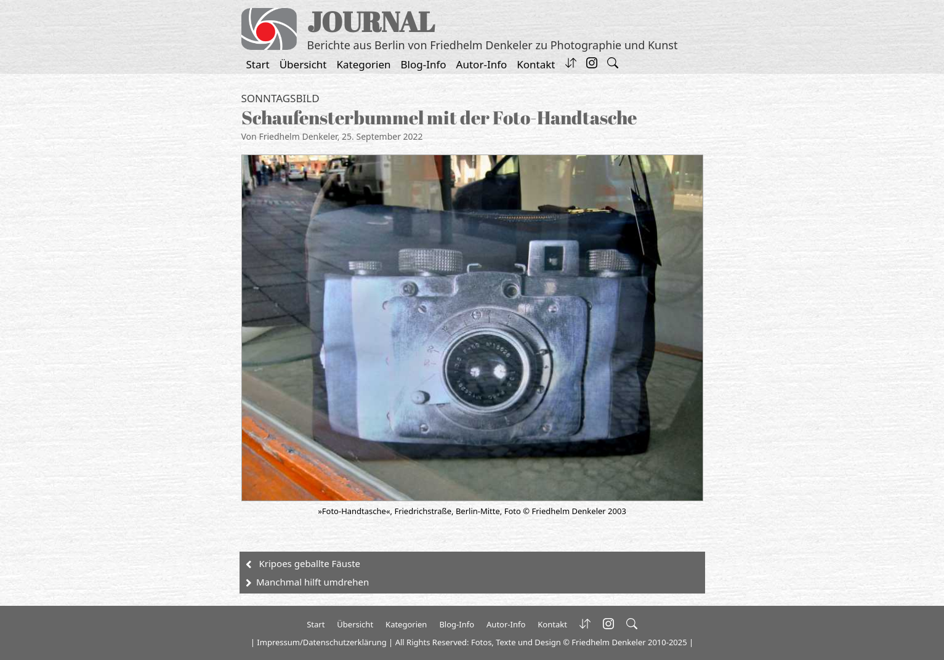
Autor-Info (481, 64)
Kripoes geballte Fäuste (310, 563)
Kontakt (536, 64)
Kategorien (364, 64)
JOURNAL (371, 21)
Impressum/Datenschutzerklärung (321, 642)
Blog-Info (423, 64)
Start (258, 64)
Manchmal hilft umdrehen (312, 582)
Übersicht (303, 64)
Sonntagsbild (280, 98)
